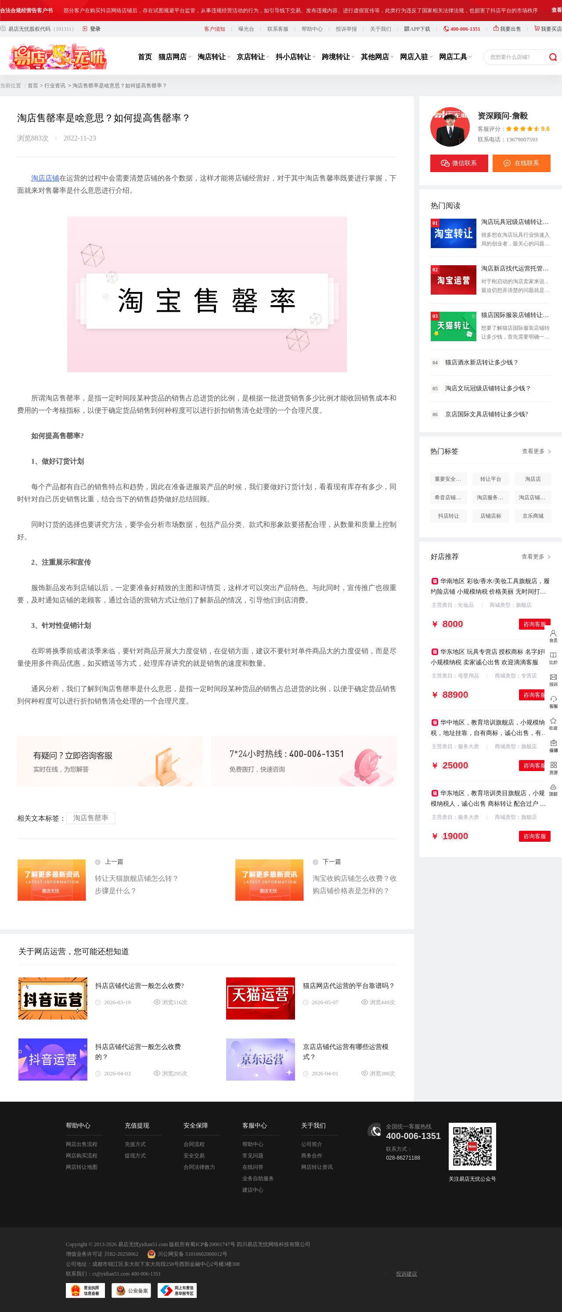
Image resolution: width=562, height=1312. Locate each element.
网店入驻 (416, 57)
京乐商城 (533, 516)
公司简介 (311, 1144)
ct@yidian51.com (111, 1274)
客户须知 (214, 29)
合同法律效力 (199, 1167)
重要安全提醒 (450, 479)
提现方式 (135, 1156)
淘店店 (533, 479)
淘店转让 (214, 57)
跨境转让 (338, 57)
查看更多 (533, 451)
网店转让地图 (81, 1167)
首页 (145, 57)
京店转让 (253, 57)
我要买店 (548, 29)
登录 (95, 29)
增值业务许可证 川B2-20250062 (102, 1254)
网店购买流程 (81, 1156)
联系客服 (277, 29)
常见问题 (252, 1156)
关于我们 (380, 29)
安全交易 (194, 1156)
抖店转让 (448, 516)
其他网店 (377, 57)
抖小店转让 (295, 57)
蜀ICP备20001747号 (212, 1244)
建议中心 (252, 1190)
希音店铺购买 (450, 497)
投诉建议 (406, 1274)
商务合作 (311, 1156)
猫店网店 (175, 57)
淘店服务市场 (492, 497)
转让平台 (490, 479)
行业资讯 (54, 86)
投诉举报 (346, 29)
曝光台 (246, 29)
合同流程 (194, 1144)
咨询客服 (534, 624)
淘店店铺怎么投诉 (535, 497)
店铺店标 (490, 516)
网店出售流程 (81, 1144)
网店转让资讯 (317, 1167)
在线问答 (252, 1167)
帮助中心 (312, 29)
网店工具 (455, 57)
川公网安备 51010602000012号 (187, 1254)
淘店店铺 (45, 178)
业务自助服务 (258, 1178)
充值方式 (135, 1144)
